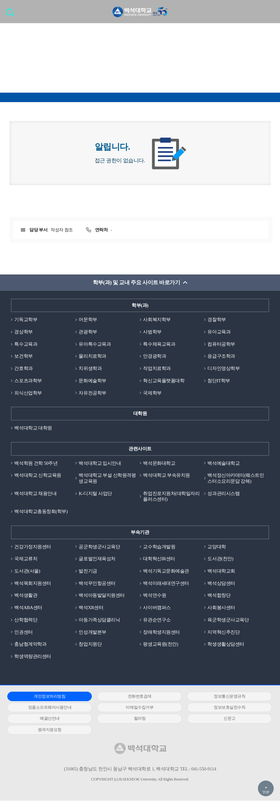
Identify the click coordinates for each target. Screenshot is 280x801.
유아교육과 (218, 331)
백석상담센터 (221, 583)
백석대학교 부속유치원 (166, 475)
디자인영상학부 (223, 368)
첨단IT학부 (218, 380)
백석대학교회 (221, 571)
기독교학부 (25, 319)
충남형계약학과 (30, 644)
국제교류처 (25, 559)
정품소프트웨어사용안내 (49, 707)
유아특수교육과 (95, 344)
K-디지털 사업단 (95, 493)
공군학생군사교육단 (99, 546)
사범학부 (152, 331)
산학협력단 (25, 620)
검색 (11, 14)
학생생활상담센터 (225, 644)
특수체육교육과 (159, 344)
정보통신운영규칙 (225, 696)
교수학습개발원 (159, 546)
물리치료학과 (92, 356)
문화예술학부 (92, 380)
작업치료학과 (156, 368)
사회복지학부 (156, 319)
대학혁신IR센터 (159, 559)
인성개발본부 (92, 632)
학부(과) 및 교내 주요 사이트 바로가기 (136, 282)
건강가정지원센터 (32, 546)
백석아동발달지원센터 (101, 595)
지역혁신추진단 (223, 632)
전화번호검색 (137, 696)
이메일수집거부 (137, 707)
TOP (265, 792)
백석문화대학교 (159, 463)
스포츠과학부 (28, 380)
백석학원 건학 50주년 (35, 463)
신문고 (225, 718)
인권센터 (23, 632)
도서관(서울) (27, 571)
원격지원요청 (49, 729)
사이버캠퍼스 (156, 607)
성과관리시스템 (223, 493)
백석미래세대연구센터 (166, 583)
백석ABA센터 (28, 607)
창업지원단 (90, 644)
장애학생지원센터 (161, 632)
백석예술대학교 (223, 463)
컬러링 (137, 718)
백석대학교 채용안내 (35, 493)
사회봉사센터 (221, 607)
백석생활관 (25, 595)
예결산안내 (49, 718)
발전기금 (88, 571)
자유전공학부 (92, 392)
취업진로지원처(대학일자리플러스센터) (171, 496)
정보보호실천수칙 (225, 707)
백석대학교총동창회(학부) (41, 511)
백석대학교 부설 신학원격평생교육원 (107, 478)
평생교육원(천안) (160, 644)
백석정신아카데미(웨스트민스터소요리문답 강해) (235, 478)
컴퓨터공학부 (221, 344)
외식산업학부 (28, 392)
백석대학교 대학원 (33, 427)
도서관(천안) (220, 559)
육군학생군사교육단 (228, 620)
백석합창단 (218, 595)
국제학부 (152, 392)
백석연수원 (154, 595)
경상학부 (23, 331)
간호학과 (23, 368)
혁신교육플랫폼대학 (163, 380)
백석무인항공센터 (97, 583)
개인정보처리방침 (48, 696)
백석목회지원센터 (32, 583)
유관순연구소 (156, 620)
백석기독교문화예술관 (166, 571)
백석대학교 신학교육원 (37, 475)
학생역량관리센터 (32, 656)
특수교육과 (25, 344)
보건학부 (23, 356)
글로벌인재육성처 (97, 559)
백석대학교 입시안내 (100, 463)
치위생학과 (90, 368)
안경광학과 (154, 356)
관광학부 (88, 331)
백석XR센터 (91, 607)
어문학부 (88, 319)
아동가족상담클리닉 (99, 620)
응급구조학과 (221, 356)
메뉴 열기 (270, 11)
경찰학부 (216, 319)
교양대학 (216, 546)
